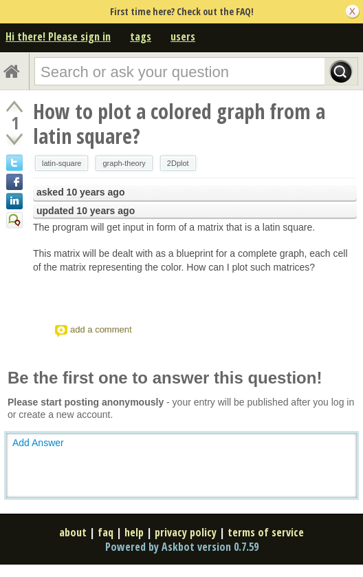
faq (105, 532)
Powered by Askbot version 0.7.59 (181, 546)
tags (140, 36)
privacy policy (186, 532)
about (73, 532)
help (134, 532)
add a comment (101, 329)
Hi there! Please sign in (58, 36)
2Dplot (178, 163)
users (182, 36)
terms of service (266, 532)
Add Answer (38, 442)
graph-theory (123, 163)
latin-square (61, 163)
